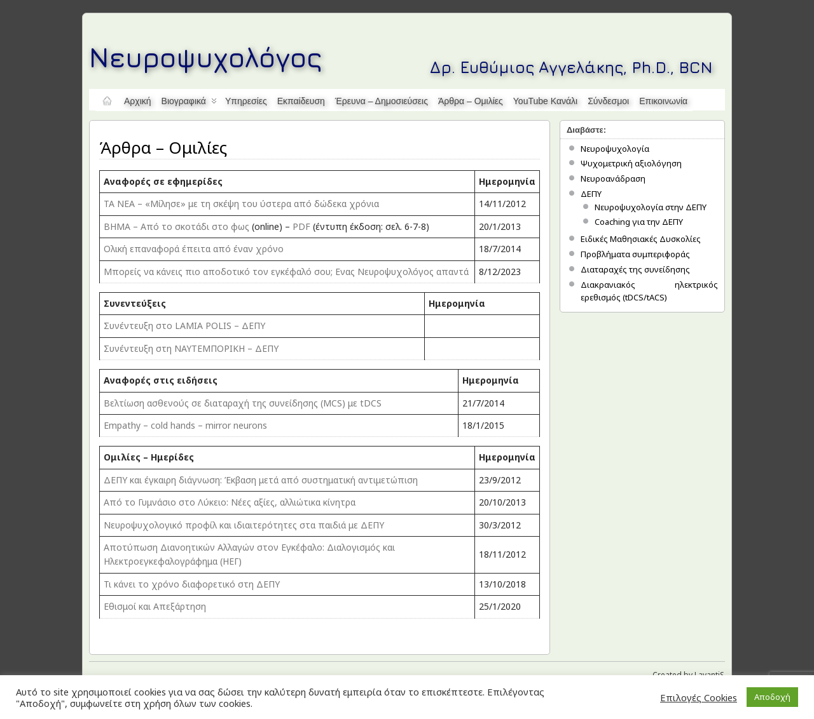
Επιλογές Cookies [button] (698, 697)
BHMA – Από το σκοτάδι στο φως (176, 226)
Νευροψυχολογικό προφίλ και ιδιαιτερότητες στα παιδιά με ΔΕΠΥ (244, 525)
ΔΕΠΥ (591, 193)
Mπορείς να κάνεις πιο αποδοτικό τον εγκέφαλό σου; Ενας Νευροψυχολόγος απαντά (286, 271)
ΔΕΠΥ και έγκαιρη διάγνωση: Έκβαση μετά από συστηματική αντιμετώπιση (261, 480)
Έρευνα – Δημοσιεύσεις (381, 101)
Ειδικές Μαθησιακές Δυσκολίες (641, 239)
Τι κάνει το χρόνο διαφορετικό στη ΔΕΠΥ (192, 584)
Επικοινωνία (663, 101)
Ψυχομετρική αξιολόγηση (631, 163)
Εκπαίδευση (301, 101)
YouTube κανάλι (545, 101)
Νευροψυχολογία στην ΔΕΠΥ (651, 207)
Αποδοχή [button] (772, 696)
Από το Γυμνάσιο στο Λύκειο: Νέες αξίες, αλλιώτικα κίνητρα (229, 502)
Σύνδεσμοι (608, 101)
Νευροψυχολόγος (205, 57)
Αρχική (137, 101)
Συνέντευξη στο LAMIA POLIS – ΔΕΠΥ (184, 325)
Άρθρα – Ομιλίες (470, 101)
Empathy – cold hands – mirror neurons (185, 425)
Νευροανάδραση (613, 178)
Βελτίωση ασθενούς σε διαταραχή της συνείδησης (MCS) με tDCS (243, 403)
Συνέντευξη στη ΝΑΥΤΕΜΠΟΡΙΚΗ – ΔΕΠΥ (191, 348)
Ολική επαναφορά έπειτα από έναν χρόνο (194, 249)
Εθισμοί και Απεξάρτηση (155, 606)
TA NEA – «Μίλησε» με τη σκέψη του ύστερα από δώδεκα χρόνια (241, 204)
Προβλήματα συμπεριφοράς (635, 254)
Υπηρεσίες (246, 101)
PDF (301, 226)
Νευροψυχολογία (615, 148)
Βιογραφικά (189, 103)
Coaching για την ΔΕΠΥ (639, 221)
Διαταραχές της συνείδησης (635, 269)
